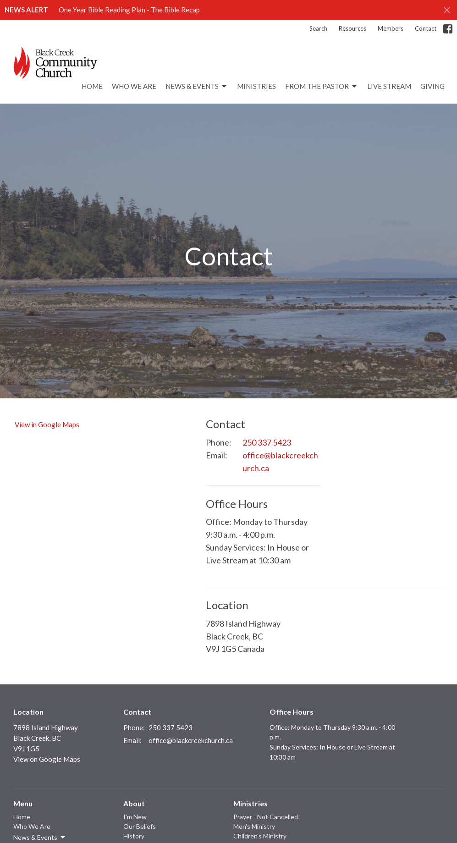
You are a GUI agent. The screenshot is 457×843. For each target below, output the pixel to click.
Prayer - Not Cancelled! (266, 817)
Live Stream (389, 86)
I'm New (135, 817)
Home (92, 86)
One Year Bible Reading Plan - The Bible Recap (129, 10)
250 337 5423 (266, 442)
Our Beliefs (139, 826)
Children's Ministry (259, 836)
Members (390, 28)
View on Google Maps (46, 759)
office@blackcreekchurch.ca (280, 461)
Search (318, 28)
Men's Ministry (254, 826)
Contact (425, 28)
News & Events (196, 86)
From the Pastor (321, 86)
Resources (352, 28)
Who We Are (134, 86)
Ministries (256, 86)
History (133, 836)
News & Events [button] (39, 837)
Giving (432, 86)
